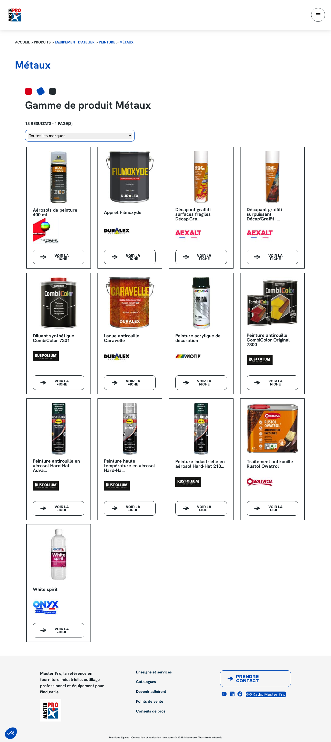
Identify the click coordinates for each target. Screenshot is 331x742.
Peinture (107, 42)
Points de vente (149, 702)
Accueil (22, 42)
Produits (42, 42)
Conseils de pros (151, 711)
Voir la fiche (62, 258)
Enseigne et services (154, 672)
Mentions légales (119, 737)
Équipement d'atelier (75, 42)
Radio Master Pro (265, 694)
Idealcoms (168, 737)
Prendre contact (247, 679)
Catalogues (146, 682)
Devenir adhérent (151, 692)
